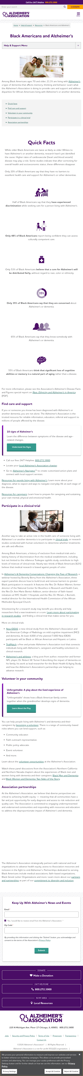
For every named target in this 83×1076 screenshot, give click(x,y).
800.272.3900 (51, 2)
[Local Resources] (41, 1002)
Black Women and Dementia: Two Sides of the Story (33, 778)
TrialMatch (11, 644)
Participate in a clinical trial (19, 117)
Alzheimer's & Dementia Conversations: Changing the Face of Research (40, 574)
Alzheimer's (74, 81)
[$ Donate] (75, 7)
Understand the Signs (21, 447)
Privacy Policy (44, 940)
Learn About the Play (21, 708)
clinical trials (62, 539)
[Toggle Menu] (78, 14)
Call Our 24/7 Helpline (35, 2)
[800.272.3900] (41, 988)
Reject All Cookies (71, 1071)
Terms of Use (43, 1036)
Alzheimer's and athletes (18, 656)
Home (16, 25)
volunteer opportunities (31, 761)
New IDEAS (12, 628)
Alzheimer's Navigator (24, 470)
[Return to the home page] (16, 14)
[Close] (79, 1054)
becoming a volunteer (27, 725)
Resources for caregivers (14, 494)
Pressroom (57, 1036)
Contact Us (41, 1040)
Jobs (7, 1036)
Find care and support (17, 108)
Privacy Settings (9, 1071)
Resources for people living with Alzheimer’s (24, 480)
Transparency (70, 1036)
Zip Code (8, 925)
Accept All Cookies (53, 1071)
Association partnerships (18, 122)
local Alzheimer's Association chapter (38, 465)
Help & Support (26, 25)
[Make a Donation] (41, 974)
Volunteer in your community (20, 113)
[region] (41, 1063)
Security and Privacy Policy (23, 1036)
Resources (39, 25)
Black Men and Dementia (65, 775)
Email (6, 909)
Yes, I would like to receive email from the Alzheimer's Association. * (35, 921)
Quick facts (12, 103)
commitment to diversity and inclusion (54, 880)
